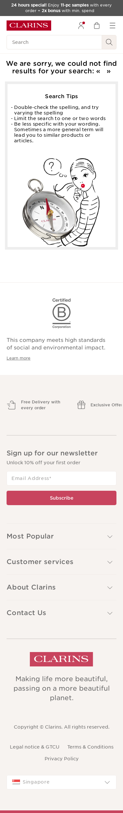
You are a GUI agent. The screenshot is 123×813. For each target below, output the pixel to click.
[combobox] (61, 782)
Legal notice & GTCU (34, 747)
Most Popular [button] (60, 536)
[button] (61, 561)
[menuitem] (81, 25)
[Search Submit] (109, 42)
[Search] (54, 42)
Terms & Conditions (90, 747)
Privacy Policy (62, 758)
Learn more (19, 358)
